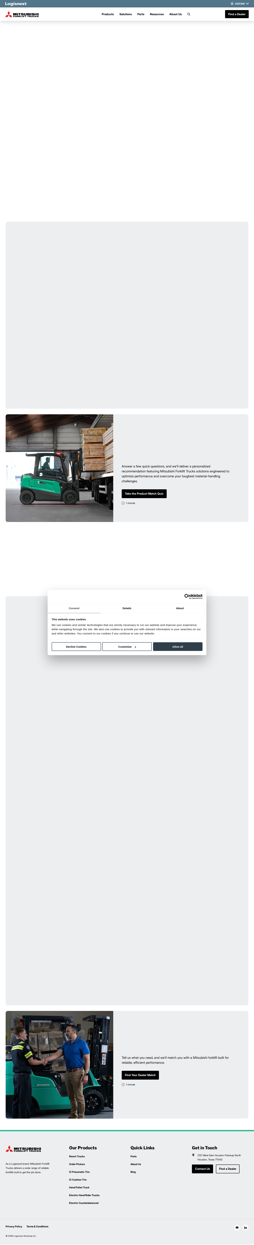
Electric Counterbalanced (83, 1203)
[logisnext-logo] (23, 1149)
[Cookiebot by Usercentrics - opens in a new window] (187, 596)
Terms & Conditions (37, 1226)
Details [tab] (127, 608)
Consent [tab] (74, 608)
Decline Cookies (76, 646)
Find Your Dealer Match (140, 1075)
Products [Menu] (108, 14)
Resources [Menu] (157, 14)
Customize (127, 646)
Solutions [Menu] (125, 14)
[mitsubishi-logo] (23, 14)
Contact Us (202, 1169)
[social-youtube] (237, 1228)
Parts (140, 14)
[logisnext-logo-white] (16, 3)
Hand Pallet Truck (79, 1187)
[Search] (188, 14)
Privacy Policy (14, 1226)
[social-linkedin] (245, 1228)
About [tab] (180, 608)
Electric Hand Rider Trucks (84, 1195)
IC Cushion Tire (78, 1180)
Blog (133, 1172)
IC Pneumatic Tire (79, 1172)
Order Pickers (77, 1164)
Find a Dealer (236, 14)
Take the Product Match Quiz (144, 494)
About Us (175, 14)
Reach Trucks (77, 1156)
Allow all (177, 646)
